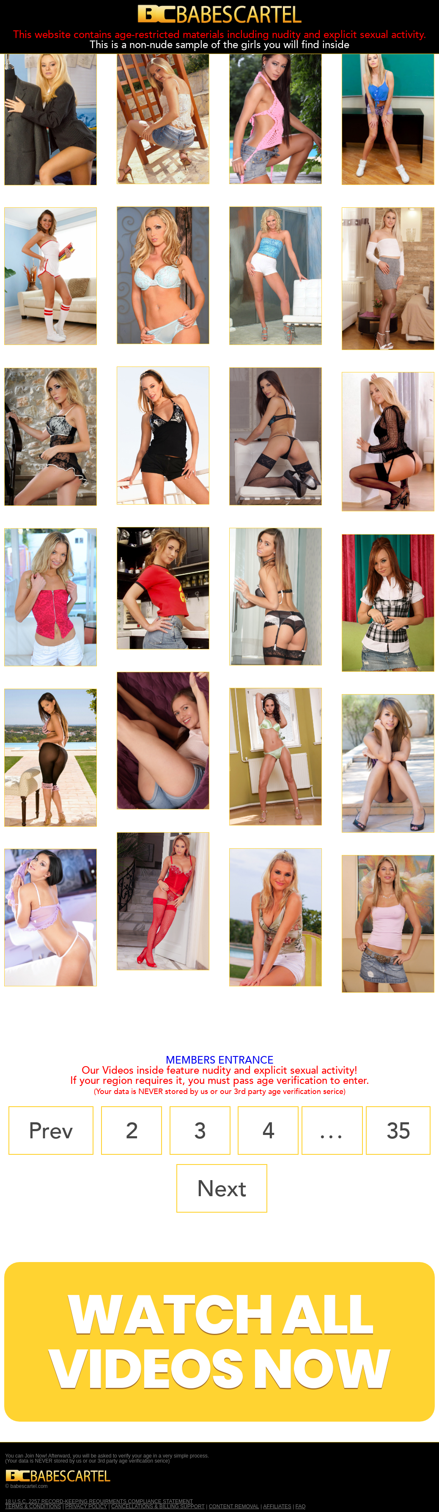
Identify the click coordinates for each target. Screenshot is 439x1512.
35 (398, 1131)
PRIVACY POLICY (86, 1506)
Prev (50, 1131)
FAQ (301, 1506)
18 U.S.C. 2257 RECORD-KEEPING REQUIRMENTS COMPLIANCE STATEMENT (99, 1501)
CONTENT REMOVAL (234, 1506)
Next (222, 1189)
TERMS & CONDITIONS (33, 1506)
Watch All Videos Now (219, 1341)
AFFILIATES (277, 1506)
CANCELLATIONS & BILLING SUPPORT (158, 1506)
